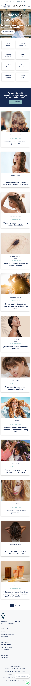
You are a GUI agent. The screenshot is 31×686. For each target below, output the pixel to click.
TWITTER (4, 653)
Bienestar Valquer (8, 76)
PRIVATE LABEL (6, 639)
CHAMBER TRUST (21, 671)
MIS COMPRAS (6, 644)
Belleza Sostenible (22, 44)
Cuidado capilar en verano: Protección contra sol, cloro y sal (15, 430)
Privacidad (7, 677)
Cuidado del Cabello (8, 55)
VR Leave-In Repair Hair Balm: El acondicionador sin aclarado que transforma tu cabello (15, 594)
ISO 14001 (8, 668)
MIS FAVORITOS (6, 647)
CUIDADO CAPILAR (7, 623)
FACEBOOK (5, 655)
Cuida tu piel (22, 55)
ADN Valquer (8, 44)
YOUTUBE (4, 657)
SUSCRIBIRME (8, 31)
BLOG (3, 632)
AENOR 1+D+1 (8, 671)
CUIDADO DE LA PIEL (8, 626)
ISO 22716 (23, 668)
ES (25, 5)
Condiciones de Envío (13, 680)
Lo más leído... (23, 76)
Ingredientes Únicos (8, 65)
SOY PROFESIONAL (7, 634)
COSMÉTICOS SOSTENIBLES (10, 621)
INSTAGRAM (5, 649)
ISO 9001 (15, 668)
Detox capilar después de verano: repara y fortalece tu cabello (15, 306)
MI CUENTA (5, 642)
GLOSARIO (4, 636)
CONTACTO (5, 628)
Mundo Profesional (22, 65)
